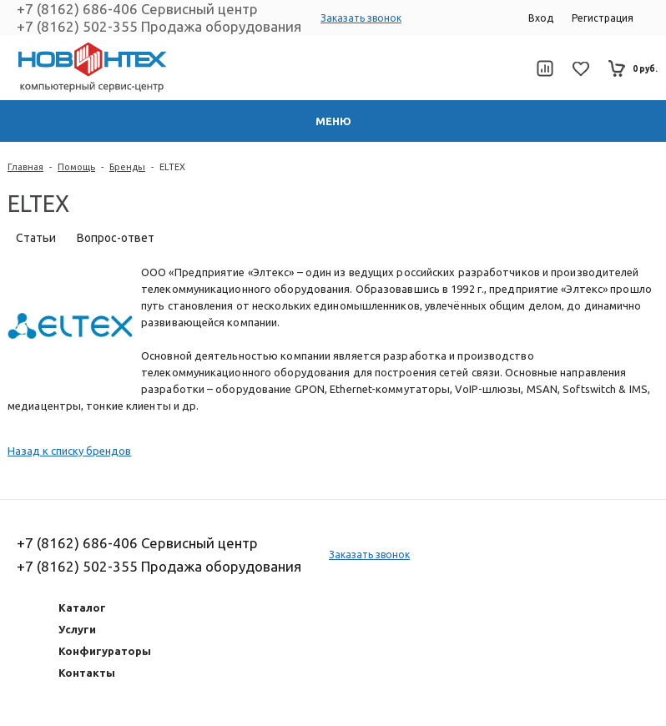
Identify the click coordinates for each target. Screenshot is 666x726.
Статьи (36, 238)
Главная (25, 167)
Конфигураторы (104, 651)
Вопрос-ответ (115, 238)
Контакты (86, 672)
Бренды (127, 167)
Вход (540, 18)
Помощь (76, 167)
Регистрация (602, 18)
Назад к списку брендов (69, 450)
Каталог (82, 607)
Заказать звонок (360, 18)
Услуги (77, 629)
